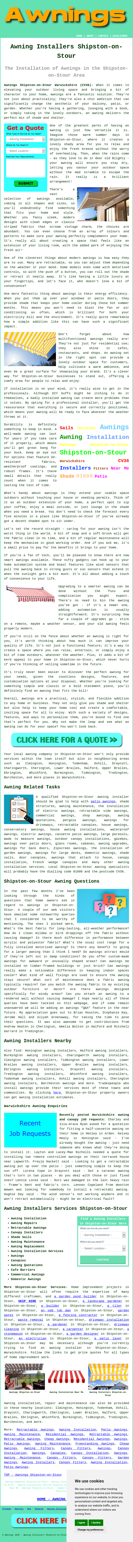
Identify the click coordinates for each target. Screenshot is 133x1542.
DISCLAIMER (120, 36)
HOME (79, 36)
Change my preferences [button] (90, 1529)
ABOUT (90, 36)
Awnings (120, 1439)
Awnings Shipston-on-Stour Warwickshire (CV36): (48, 85)
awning (121, 1189)
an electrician (32, 1338)
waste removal (30, 1320)
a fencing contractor (78, 1315)
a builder (50, 1306)
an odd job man (56, 1310)
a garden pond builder (75, 1296)
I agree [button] (81, 1522)
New (29, 1509)
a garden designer (82, 1334)
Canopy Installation (90, 1453)
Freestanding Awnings (95, 1443)
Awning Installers (38, 1462)
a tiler (114, 1306)
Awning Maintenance (22, 1434)
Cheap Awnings (56, 1439)
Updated (39, 1509)
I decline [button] (95, 1522)
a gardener (57, 1324)
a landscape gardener (102, 1301)
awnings (69, 1083)
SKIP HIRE (27, 1301)
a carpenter (73, 1329)
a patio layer (108, 1338)
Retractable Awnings (35, 1429)
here (57, 1092)
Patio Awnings (114, 1429)
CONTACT (103, 36)
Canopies (58, 1453)
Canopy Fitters (76, 1448)
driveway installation (109, 1320)
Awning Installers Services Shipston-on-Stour (65, 1208)
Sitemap (6, 1509)
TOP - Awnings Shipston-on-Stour (33, 1475)
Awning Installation (77, 1429)
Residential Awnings (64, 1434)
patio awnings (103, 801)
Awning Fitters (39, 1448)
